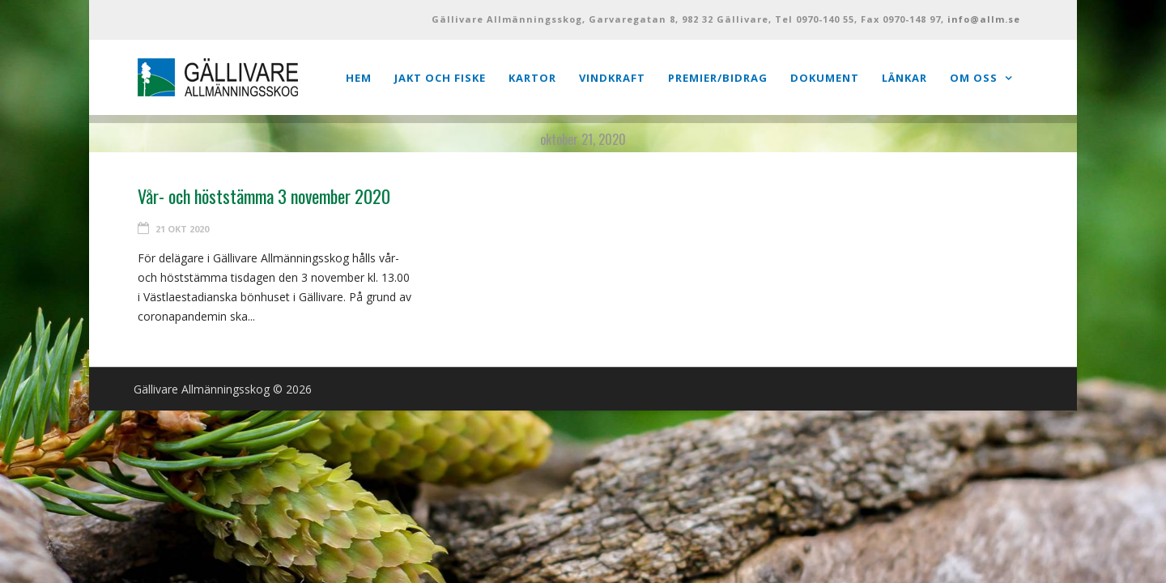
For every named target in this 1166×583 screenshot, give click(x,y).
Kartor (532, 77)
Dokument (824, 77)
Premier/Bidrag (718, 77)
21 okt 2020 (182, 229)
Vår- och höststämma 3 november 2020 (264, 196)
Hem (359, 77)
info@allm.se (983, 19)
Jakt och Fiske (440, 77)
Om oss (974, 77)
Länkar (904, 77)
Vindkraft (612, 77)
